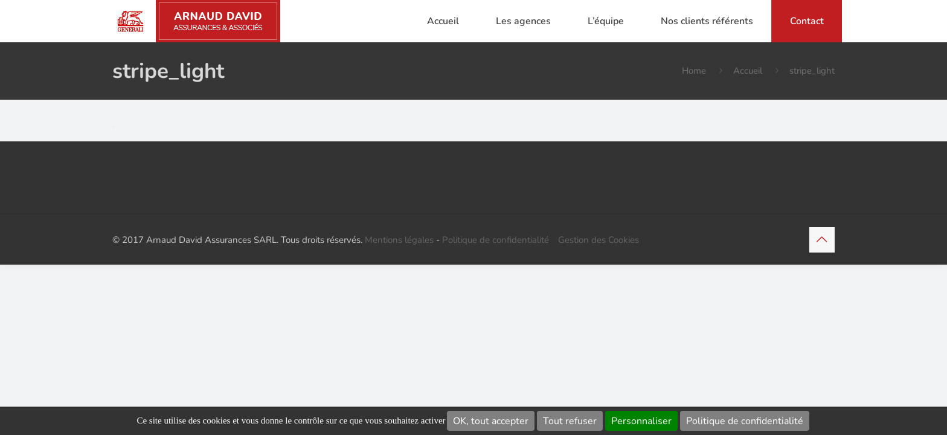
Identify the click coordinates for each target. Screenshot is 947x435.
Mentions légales (399, 240)
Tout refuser (570, 421)
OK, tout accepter (490, 421)
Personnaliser (641, 421)
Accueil (747, 71)
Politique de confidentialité (744, 421)
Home (694, 71)
